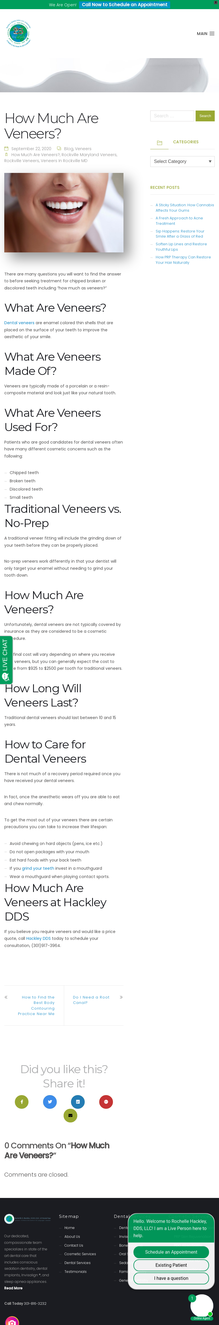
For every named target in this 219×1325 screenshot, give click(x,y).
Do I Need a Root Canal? (91, 991)
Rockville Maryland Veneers (89, 146)
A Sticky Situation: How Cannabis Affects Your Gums (185, 199)
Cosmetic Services (80, 1245)
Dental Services (77, 1253)
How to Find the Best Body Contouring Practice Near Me (36, 996)
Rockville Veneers (21, 152)
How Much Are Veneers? (35, 146)
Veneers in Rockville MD (64, 152)
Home (69, 1218)
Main (206, 25)
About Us (72, 1227)
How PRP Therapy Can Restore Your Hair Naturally (183, 251)
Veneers (83, 140)
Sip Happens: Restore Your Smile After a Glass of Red (180, 225)
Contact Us (73, 1236)
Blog (68, 140)
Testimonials (75, 1262)
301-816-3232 (35, 1294)
